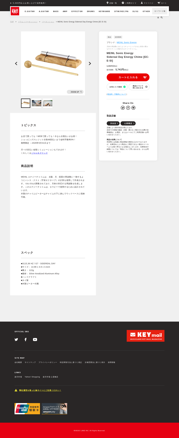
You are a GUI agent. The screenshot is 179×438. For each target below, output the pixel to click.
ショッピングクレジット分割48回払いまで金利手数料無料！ (40, 3)
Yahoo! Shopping (32, 377)
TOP (12, 22)
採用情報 (111, 362)
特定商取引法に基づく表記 (71, 362)
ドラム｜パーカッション (28, 22)
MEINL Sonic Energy (127, 42)
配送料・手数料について (117, 94)
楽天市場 (18, 377)
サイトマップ (30, 362)
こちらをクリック (39, 153)
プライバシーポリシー (48, 362)
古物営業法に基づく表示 (95, 362)
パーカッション (48, 22)
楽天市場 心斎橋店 (50, 377)
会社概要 (18, 362)
